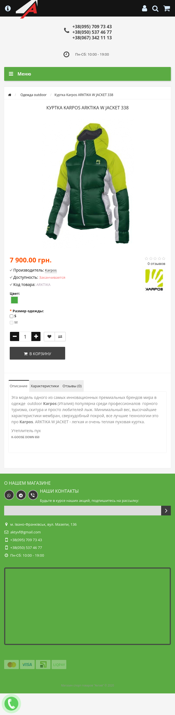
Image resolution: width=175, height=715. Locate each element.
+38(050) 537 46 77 (92, 32)
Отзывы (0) (72, 385)
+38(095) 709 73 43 (92, 27)
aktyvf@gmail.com (25, 532)
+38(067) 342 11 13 (92, 38)
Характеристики (45, 385)
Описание (18, 385)
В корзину (37, 353)
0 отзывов (156, 263)
